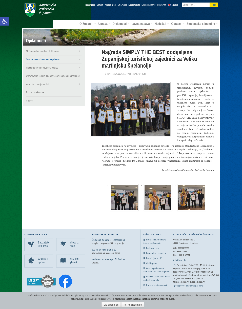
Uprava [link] (104, 23)
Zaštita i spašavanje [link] (35, 92)
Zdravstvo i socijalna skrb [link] (37, 84)
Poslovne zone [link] (152, 248)
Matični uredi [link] (110, 5)
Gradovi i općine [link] (43, 260)
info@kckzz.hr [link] (179, 260)
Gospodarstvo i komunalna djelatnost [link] (43, 59)
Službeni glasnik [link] (148, 5)
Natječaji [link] (162, 23)
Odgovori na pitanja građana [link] (189, 286)
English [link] (175, 5)
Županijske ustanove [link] (44, 244)
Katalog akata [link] (134, 5)
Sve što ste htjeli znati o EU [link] (104, 249)
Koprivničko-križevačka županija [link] (40, 10)
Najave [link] (29, 100)
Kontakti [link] (99, 5)
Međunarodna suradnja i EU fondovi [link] (42, 51)
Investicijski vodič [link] (154, 258)
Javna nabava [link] (142, 23)
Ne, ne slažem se (133, 304)
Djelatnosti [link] (121, 23)
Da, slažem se (111, 304)
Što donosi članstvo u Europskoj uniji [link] (108, 239)
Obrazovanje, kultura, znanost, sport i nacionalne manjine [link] (52, 75)
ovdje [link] (171, 298)
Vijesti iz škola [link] (74, 244)
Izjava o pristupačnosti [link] (156, 285)
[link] (4, 21)
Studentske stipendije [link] (202, 23)
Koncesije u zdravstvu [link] (156, 253)
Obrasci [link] (177, 23)
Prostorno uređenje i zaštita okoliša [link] (42, 67)
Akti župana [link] (151, 263)
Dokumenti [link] (122, 5)
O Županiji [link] (87, 23)
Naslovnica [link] (90, 5)
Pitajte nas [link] (161, 5)
